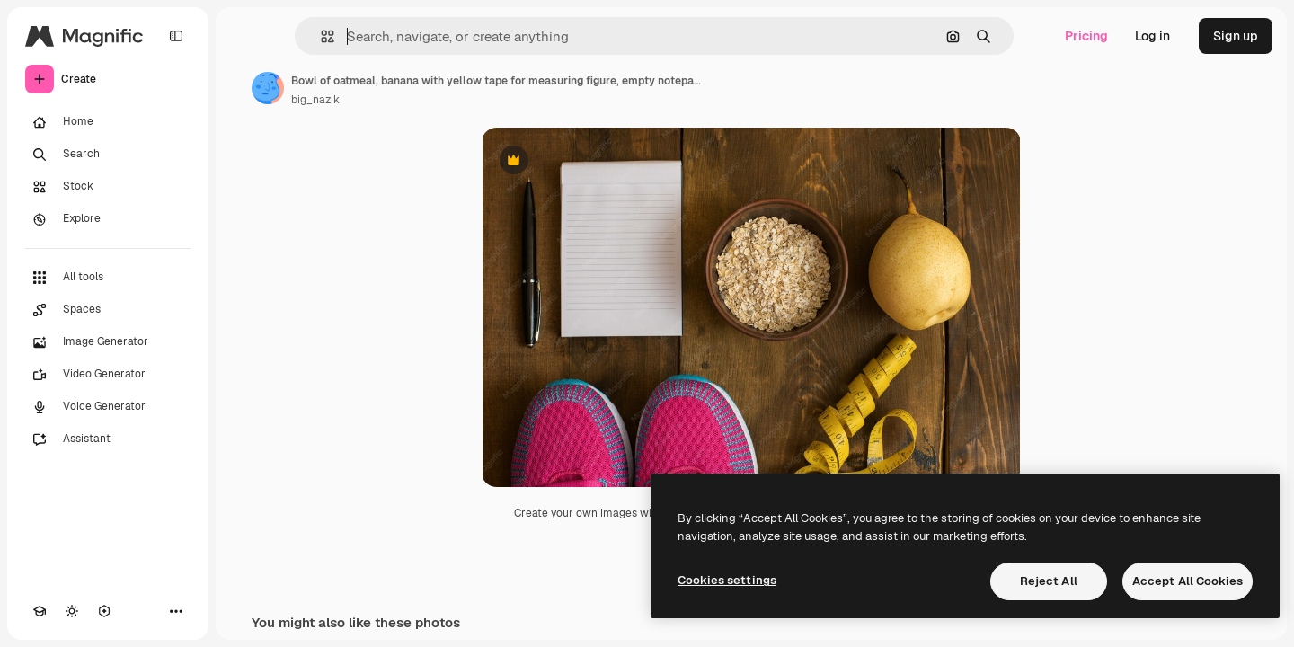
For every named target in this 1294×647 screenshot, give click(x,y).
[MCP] (104, 611)
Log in (1152, 36)
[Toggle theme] (72, 611)
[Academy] (39, 611)
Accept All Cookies (1187, 581)
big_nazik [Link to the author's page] (315, 100)
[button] (320, 36)
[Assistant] (108, 439)
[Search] (108, 154)
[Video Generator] (108, 374)
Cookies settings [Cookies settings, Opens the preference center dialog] (727, 580)
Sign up (1235, 36)
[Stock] (108, 187)
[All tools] (108, 277)
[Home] (108, 122)
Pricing (1086, 36)
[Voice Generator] (108, 407)
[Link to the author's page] (268, 88)
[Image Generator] (108, 342)
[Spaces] (108, 310)
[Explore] (108, 219)
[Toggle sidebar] (176, 36)
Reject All (1048, 581)
